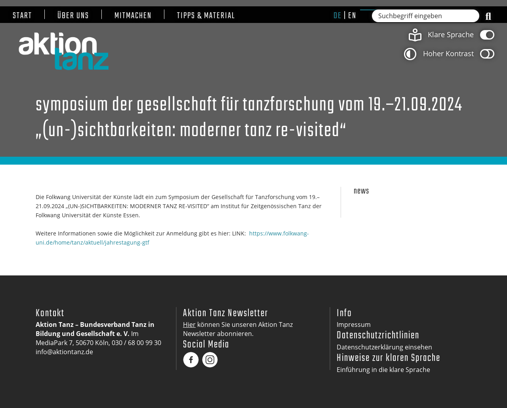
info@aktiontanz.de (64, 351)
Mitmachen (133, 16)
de (338, 16)
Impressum (354, 324)
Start (22, 16)
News (361, 191)
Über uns (73, 16)
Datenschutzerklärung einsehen (384, 347)
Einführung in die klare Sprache (383, 369)
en (352, 16)
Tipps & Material (206, 16)
